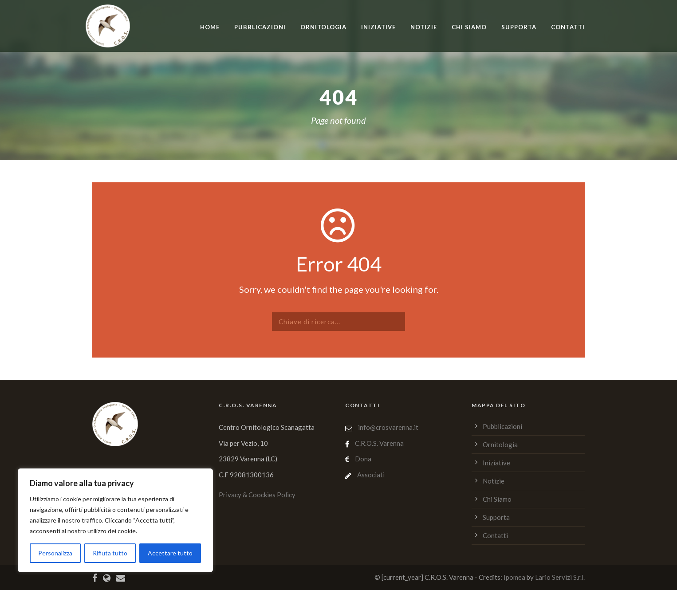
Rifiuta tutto (110, 553)
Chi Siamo (469, 27)
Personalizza (55, 553)
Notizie (423, 27)
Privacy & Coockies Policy (257, 495)
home (210, 27)
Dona (363, 459)
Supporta (518, 27)
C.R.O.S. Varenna (379, 443)
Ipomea (514, 577)
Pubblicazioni (260, 27)
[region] (115, 520)
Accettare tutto (170, 553)
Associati (371, 475)
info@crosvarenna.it (387, 427)
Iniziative (378, 27)
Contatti (568, 27)
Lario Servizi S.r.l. (560, 577)
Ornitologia (323, 27)
